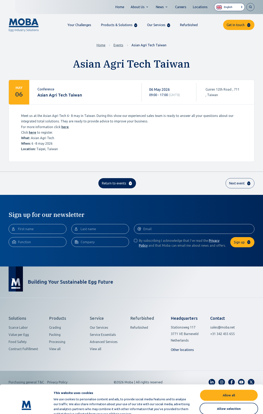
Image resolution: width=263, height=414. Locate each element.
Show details (216, 406)
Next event (237, 183)
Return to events (114, 183)
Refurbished (189, 25)
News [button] (160, 7)
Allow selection (229, 384)
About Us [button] (138, 7)
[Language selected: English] (229, 7)
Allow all (229, 370)
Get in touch (236, 25)
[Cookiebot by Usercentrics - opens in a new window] (26, 406)
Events (118, 45)
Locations (200, 7)
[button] (119, 25)
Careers (180, 7)
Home (119, 7)
